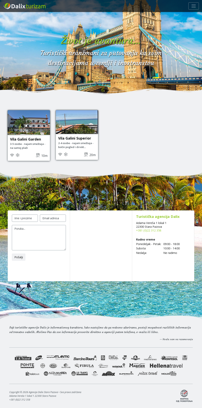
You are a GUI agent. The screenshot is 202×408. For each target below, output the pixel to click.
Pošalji (18, 257)
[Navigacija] (193, 6)
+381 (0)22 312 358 (148, 230)
